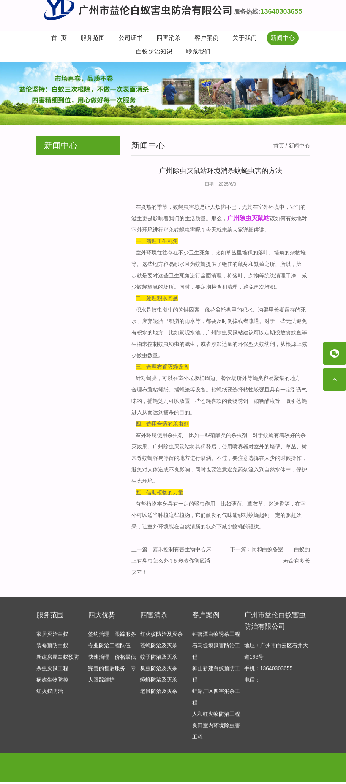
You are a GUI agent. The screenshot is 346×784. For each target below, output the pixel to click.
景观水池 (190, 332)
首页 (278, 146)
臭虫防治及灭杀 (158, 672)
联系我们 (198, 51)
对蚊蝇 (251, 515)
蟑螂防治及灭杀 (158, 683)
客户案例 (206, 38)
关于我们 (244, 38)
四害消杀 (168, 38)
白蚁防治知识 (154, 51)
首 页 (59, 38)
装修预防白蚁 (52, 649)
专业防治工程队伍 (109, 649)
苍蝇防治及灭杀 (158, 649)
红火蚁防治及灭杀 (161, 638)
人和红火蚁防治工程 (216, 717)
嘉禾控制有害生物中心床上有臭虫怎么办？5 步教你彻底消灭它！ (171, 560)
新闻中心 (282, 38)
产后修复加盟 (80, 773)
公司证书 (130, 38)
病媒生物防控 (52, 683)
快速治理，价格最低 (112, 660)
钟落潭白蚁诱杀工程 (216, 638)
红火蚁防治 (49, 695)
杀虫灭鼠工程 (52, 672)
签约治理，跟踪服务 (112, 638)
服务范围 (93, 38)
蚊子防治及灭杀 (158, 660)
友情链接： (49, 773)
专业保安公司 (115, 773)
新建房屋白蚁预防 (57, 660)
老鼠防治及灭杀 (158, 695)
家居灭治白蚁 (52, 638)
